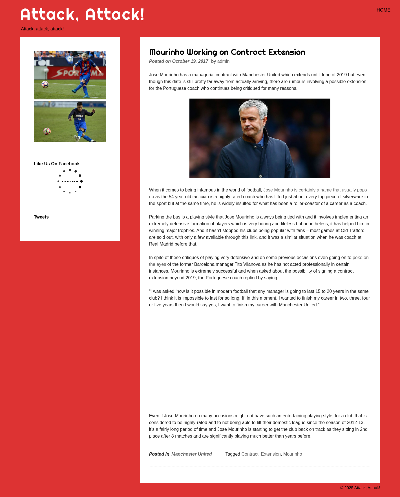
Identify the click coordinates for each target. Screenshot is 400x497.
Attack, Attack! (82, 14)
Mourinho (292, 454)
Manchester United (191, 454)
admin (223, 61)
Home (383, 10)
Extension (271, 454)
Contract (249, 454)
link (253, 237)
